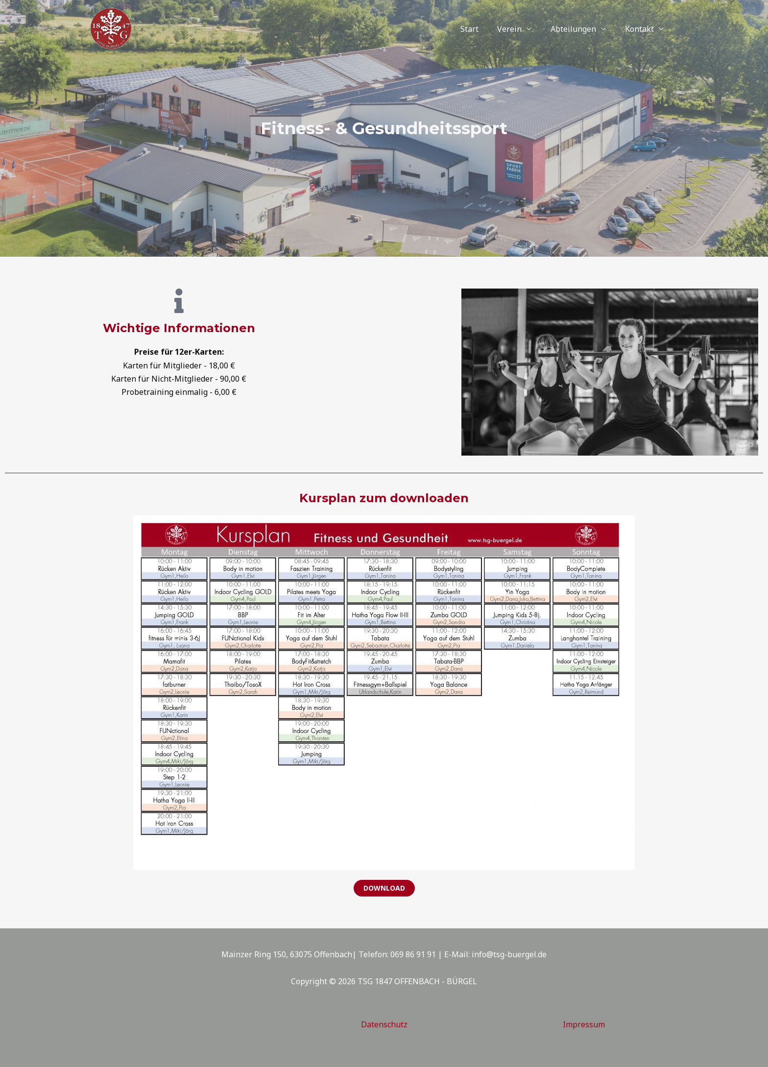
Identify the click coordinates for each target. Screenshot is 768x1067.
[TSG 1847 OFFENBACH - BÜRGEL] (111, 28)
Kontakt (640, 29)
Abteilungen (578, 29)
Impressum (584, 1024)
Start (481, 29)
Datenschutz (384, 1024)
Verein (517, 29)
